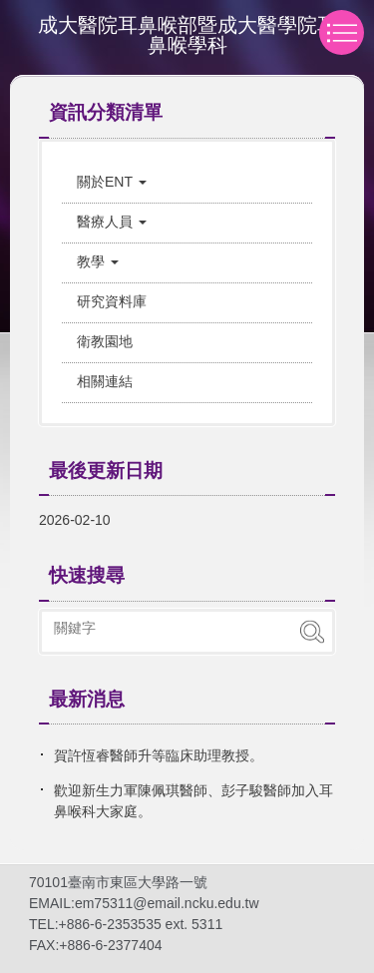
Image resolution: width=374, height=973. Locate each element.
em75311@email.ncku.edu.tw (167, 903)
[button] (187, 182)
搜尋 (312, 632)
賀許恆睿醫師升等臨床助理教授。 (158, 755)
